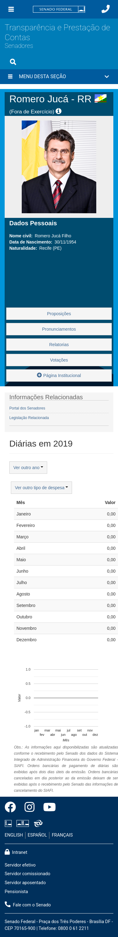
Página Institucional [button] (59, 375)
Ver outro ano (28, 467)
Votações (59, 360)
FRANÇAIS (62, 835)
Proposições (59, 313)
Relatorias (59, 344)
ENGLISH (14, 835)
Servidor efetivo (20, 865)
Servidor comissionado (27, 873)
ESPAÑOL (37, 835)
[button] (59, 76)
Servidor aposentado (25, 882)
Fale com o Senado (28, 904)
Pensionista (16, 891)
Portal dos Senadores (27, 408)
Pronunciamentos (59, 329)
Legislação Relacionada (29, 418)
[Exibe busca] (13, 61)
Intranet (16, 852)
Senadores (19, 45)
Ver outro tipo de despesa (41, 487)
